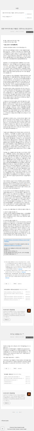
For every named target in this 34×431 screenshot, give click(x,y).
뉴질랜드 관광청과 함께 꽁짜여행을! (11, 376)
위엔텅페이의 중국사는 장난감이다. (11, 299)
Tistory (15, 427)
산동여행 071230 (7, 383)
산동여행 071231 (7, 381)
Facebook (17, 429)
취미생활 (6, 374)
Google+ (25, 429)
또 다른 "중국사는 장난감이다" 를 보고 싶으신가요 (16, 240)
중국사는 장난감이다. (15, 289)
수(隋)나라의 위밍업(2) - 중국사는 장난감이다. (13, 296)
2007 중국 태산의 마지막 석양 (10, 379)
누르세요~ (6, 241)
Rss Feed (9, 429)
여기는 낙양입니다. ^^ (7, 16)
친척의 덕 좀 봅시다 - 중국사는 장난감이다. (12, 291)
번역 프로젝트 (7, 289)
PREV (13, 412)
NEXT (20, 412)
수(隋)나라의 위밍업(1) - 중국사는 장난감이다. (13, 298)
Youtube (21, 429)
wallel (23, 427)
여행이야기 (11, 374)
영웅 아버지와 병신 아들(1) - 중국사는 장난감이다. (13, 12)
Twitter (14, 429)
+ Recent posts (4, 420)
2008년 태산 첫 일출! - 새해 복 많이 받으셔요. (13, 378)
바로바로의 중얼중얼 (9, 309)
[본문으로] (24, 272)
